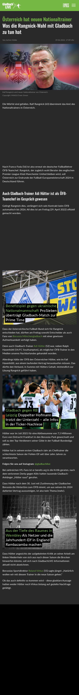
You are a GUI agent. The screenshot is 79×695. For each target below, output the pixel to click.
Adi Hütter (39, 345)
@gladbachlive (42, 463)
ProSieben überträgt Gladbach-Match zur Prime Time (31, 312)
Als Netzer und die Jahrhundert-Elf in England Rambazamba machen (29, 537)
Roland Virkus (36, 570)
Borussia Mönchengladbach (27, 336)
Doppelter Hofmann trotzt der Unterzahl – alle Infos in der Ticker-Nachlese (32, 417)
